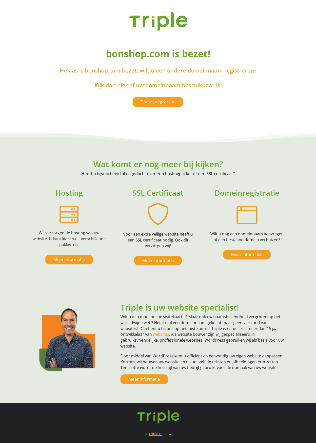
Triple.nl (155, 433)
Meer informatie (69, 259)
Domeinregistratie (158, 102)
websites (161, 334)
